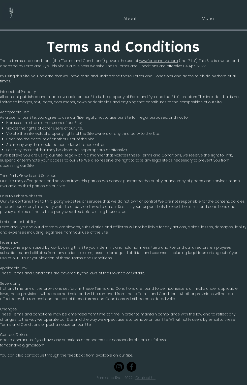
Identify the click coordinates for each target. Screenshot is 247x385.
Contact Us (145, 377)
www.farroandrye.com (158, 60)
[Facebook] (131, 367)
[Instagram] (119, 367)
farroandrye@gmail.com (22, 345)
